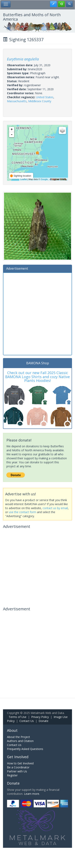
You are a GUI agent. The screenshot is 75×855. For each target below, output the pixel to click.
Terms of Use (17, 717)
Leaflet (23, 179)
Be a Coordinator (18, 767)
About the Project (18, 737)
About (12, 730)
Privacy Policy (40, 717)
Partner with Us (17, 771)
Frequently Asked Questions (25, 749)
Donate (43, 721)
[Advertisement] (37, 313)
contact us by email (55, 508)
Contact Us (26, 721)
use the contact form (22, 512)
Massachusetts (17, 101)
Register (12, 775)
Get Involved (17, 756)
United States (44, 97)
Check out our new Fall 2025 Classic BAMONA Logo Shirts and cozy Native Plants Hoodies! (37, 376)
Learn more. (32, 794)
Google (44, 179)
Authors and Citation (20, 741)
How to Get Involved (20, 763)
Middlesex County (39, 101)
